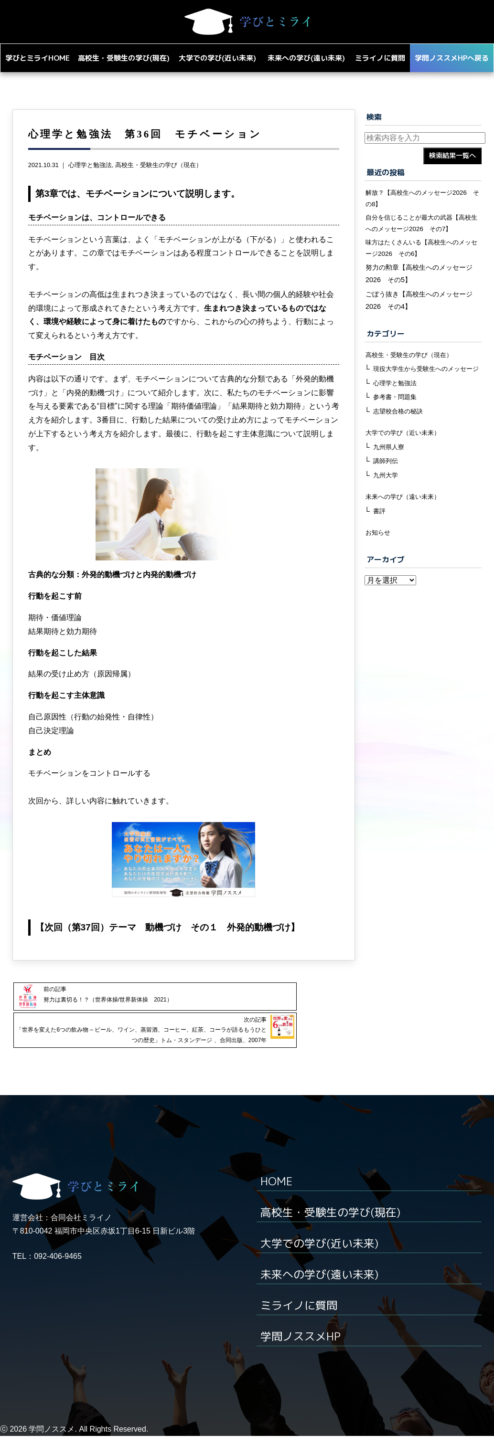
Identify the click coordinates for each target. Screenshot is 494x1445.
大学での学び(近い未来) (322, 1252)
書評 (380, 548)
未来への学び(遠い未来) (322, 1283)
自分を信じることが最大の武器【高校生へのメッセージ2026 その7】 (422, 242)
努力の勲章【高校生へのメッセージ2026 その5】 (419, 295)
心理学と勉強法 (90, 182)
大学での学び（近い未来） (405, 468)
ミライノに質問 (300, 1314)
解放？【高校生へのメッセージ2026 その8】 (423, 216)
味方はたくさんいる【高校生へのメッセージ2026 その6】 (422, 269)
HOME (277, 1189)
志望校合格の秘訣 (400, 446)
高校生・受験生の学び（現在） (158, 182)
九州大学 (386, 512)
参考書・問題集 (396, 431)
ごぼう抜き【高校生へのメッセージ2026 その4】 (419, 322)
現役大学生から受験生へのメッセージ (426, 397)
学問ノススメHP (302, 1345)
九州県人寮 (390, 482)
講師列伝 (386, 497)
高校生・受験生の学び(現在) (333, 1221)
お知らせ (378, 570)
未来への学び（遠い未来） (405, 534)
